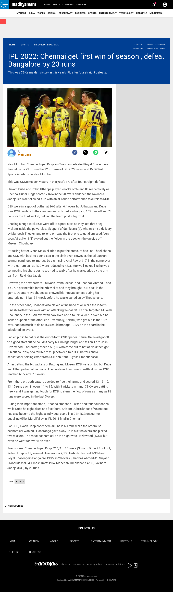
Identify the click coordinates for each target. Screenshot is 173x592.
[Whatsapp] (95, 152)
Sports (92, 13)
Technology (126, 13)
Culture (14, 552)
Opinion (51, 13)
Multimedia (156, 13)
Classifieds (68, 5)
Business (80, 13)
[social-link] (106, 152)
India (32, 13)
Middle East (65, 13)
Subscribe (81, 5)
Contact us (78, 564)
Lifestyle (141, 13)
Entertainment (108, 13)
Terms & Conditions (114, 564)
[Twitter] (85, 152)
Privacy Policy (94, 564)
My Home (21, 13)
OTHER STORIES (14, 505)
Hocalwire (111, 580)
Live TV (56, 5)
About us (65, 564)
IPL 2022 (20, 481)
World (41, 13)
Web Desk (24, 154)
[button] (4, 4)
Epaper (47, 5)
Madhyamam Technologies (81, 580)
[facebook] (75, 152)
